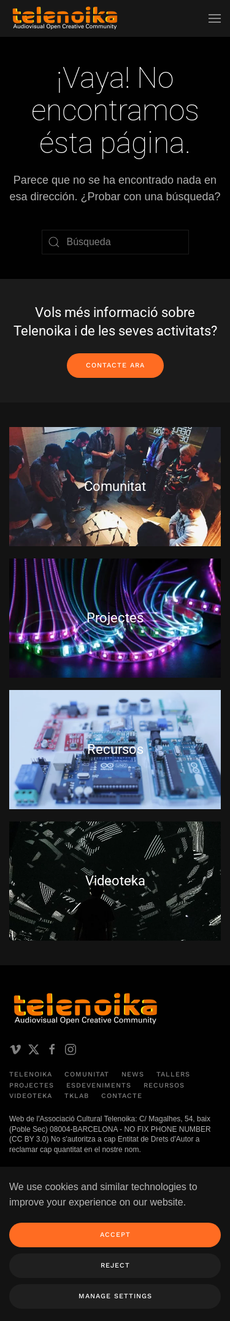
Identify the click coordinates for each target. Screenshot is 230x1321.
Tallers (173, 1074)
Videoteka (30, 1096)
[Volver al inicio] (64, 18)
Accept (115, 1235)
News (132, 1074)
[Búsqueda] (115, 242)
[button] (215, 18)
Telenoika (30, 1074)
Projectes (31, 1085)
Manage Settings (115, 1296)
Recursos (164, 1085)
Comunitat (86, 1074)
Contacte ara (115, 365)
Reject (115, 1265)
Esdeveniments (98, 1085)
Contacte (121, 1096)
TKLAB (76, 1096)
